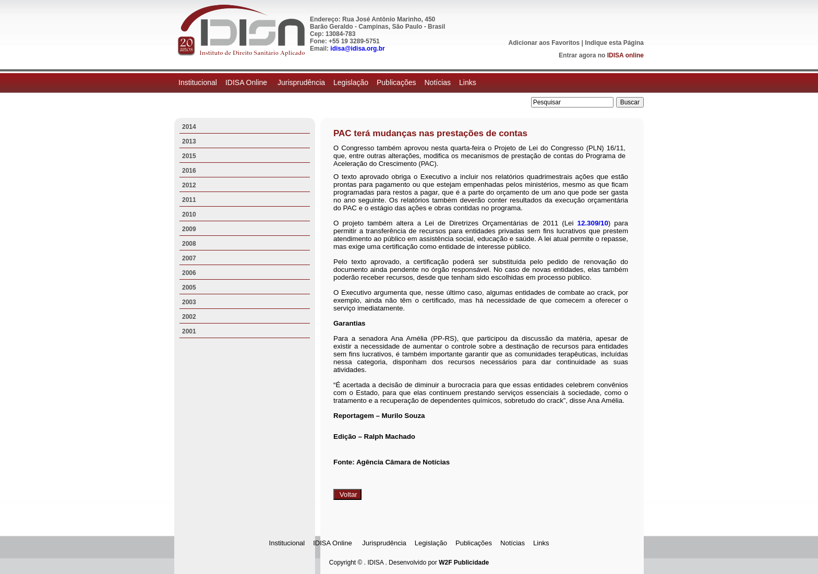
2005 (189, 287)
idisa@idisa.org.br (357, 48)
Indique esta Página (614, 42)
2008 (189, 243)
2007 (189, 258)
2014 (189, 126)
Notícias (437, 82)
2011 (189, 200)
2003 (189, 302)
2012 (189, 185)
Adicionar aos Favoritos (544, 42)
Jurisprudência (301, 82)
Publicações (396, 82)
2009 (189, 229)
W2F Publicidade (464, 562)
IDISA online (625, 55)
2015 (189, 156)
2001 (189, 331)
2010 (189, 214)
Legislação (350, 82)
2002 (189, 316)
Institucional (197, 82)
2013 (189, 141)
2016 (189, 170)
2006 (189, 273)
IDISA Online (247, 82)
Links (467, 82)
